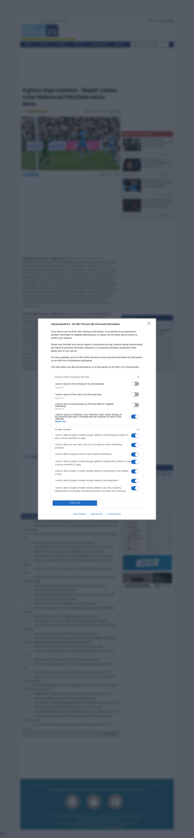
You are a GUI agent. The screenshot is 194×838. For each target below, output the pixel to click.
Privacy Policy (114, 514)
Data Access (97, 514)
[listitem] (97, 377)
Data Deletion (79, 514)
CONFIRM (75, 503)
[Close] (150, 324)
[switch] (135, 384)
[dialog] (97, 419)
